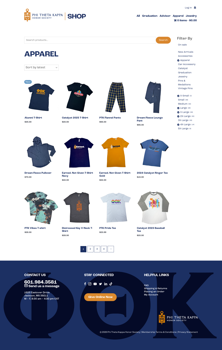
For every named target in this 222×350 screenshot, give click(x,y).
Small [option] (183, 101)
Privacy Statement (188, 333)
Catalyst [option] (183, 69)
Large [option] (185, 110)
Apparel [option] (185, 60)
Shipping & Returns (156, 290)
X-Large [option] (187, 114)
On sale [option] (182, 45)
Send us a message (41, 287)
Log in (188, 8)
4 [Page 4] (104, 250)
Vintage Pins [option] (185, 89)
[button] (41, 68)
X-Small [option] (186, 97)
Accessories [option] (185, 56)
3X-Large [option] (185, 122)
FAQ (146, 286)
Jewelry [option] (183, 77)
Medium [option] (185, 105)
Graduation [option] (185, 73)
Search (163, 40)
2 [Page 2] (90, 250)
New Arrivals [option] (186, 52)
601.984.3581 (40, 283)
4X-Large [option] (187, 126)
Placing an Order (154, 293)
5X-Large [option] (185, 130)
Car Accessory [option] (187, 65)
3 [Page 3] (97, 250)
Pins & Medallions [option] (184, 83)
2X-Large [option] (187, 118)
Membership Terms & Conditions (159, 333)
